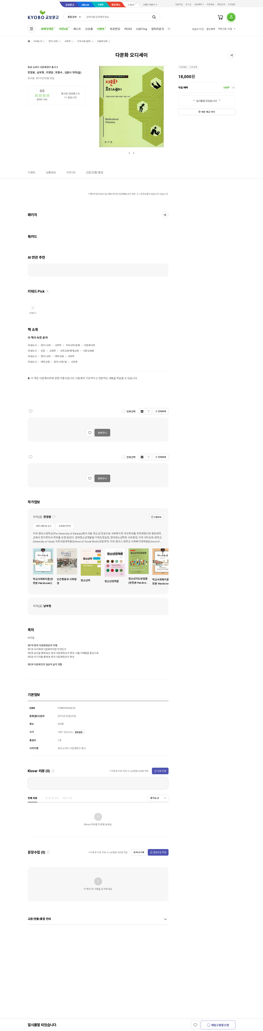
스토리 (131, 4)
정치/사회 (52, 41)
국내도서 (38, 41)
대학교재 (59, 356)
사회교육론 (88, 350)
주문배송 (210, 4)
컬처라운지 (157, 29)
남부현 (40, 72)
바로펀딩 (115, 29)
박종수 (58, 72)
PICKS (128, 29)
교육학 (52, 350)
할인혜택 (210, 29)
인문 (43, 350)
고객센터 (231, 4)
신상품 (89, 29)
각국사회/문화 (83, 41)
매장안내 (221, 4)
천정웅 (31, 72)
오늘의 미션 (197, 29)
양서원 (31, 78)
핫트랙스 (115, 4)
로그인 (188, 4)
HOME (29, 41)
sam (100, 4)
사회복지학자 (64, 526)
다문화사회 (102, 41)
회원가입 (179, 4)
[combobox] (73, 17)
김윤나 (68, 72)
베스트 (77, 29)
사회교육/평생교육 (69, 350)
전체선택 (130, 411)
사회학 (67, 41)
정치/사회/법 (60, 361)
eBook (85, 4)
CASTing (141, 29)
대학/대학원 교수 (44, 526)
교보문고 (69, 4)
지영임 (49, 72)
